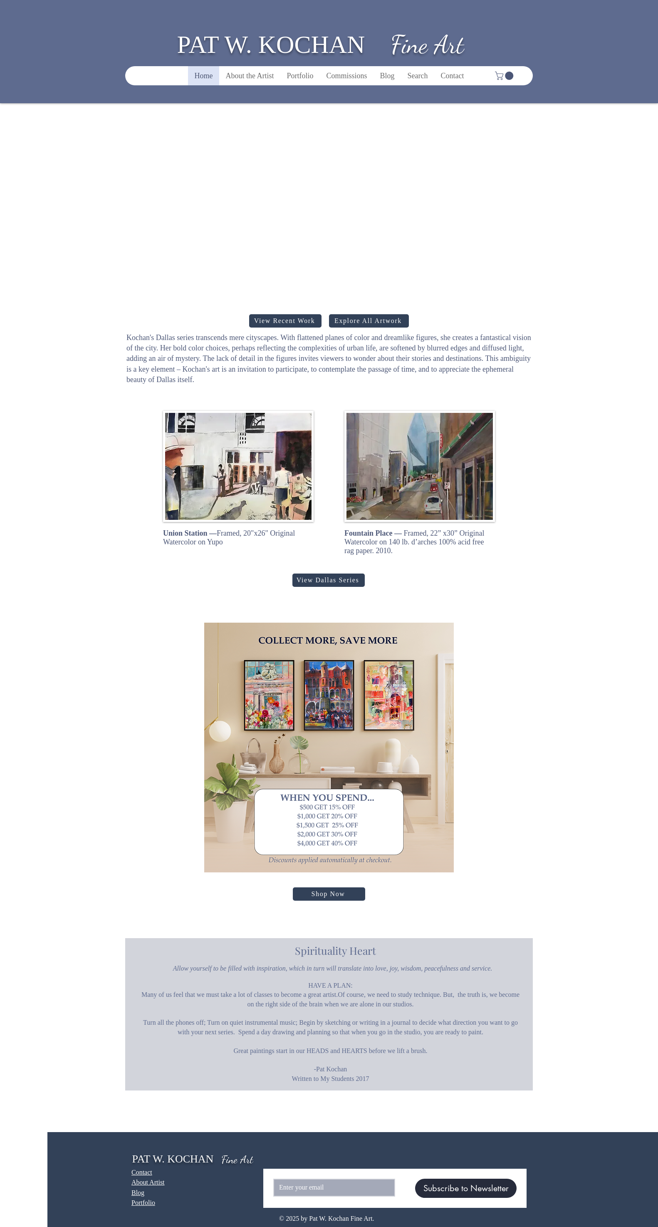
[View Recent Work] (285, 321)
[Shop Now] (329, 894)
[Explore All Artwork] (369, 321)
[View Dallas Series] (328, 580)
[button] (505, 76)
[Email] (331, 1187)
